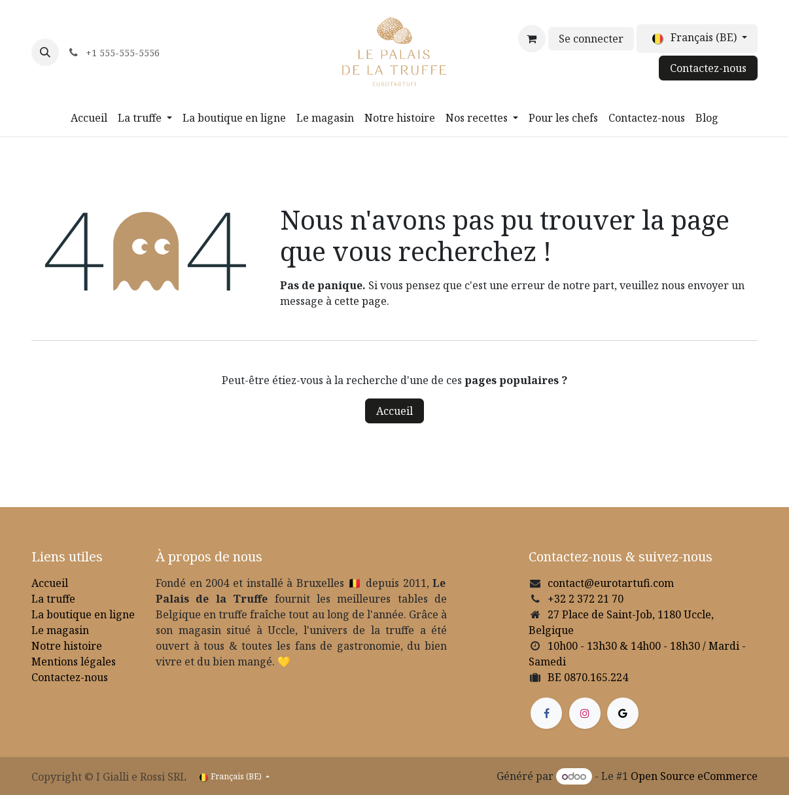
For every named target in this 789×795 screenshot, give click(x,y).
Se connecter (591, 38)
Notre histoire (66, 646)
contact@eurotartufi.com (611, 583)
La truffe (53, 599)
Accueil (394, 411)
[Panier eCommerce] (532, 38)
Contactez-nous (708, 68)
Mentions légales (73, 661)
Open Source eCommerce (694, 776)
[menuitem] (89, 118)
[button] (45, 52)
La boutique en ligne (83, 614)
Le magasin (60, 630)
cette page (360, 301)
